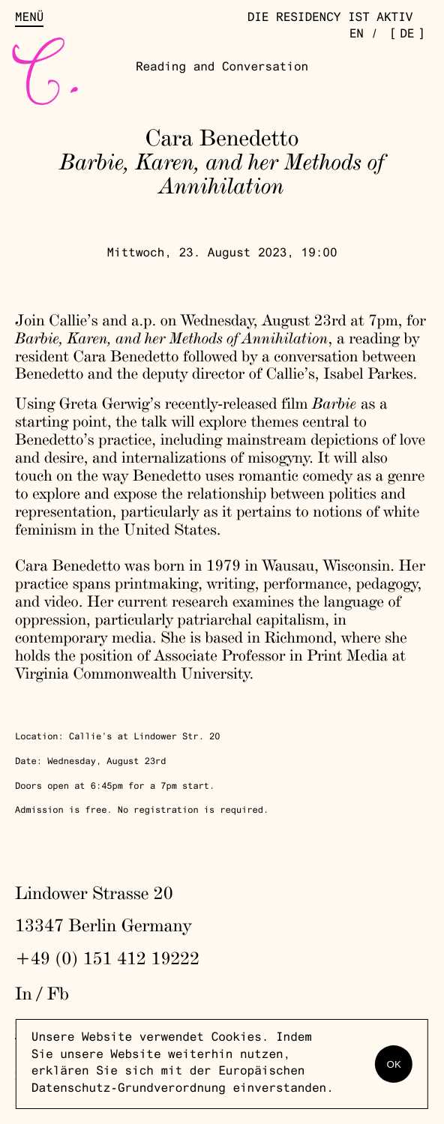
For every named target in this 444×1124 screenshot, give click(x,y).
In (23, 993)
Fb (58, 993)
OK (394, 1064)
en (357, 35)
